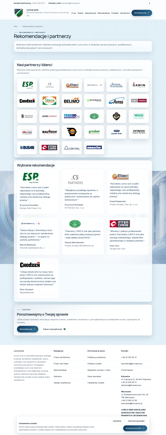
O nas (73, 13)
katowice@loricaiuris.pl (131, 385)
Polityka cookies (94, 363)
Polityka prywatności (96, 357)
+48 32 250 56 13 (38, 3)
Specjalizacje (90, 13)
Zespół (80, 13)
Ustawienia (117, 421)
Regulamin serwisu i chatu (98, 370)
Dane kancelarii (94, 376)
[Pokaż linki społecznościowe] (149, 3)
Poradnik (115, 13)
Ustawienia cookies (95, 383)
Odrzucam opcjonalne (136, 421)
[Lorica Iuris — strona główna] (41, 13)
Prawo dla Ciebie (61, 363)
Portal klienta (127, 370)
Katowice (58, 376)
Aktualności (125, 13)
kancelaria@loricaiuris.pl (70, 3)
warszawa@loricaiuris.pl (131, 403)
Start (16, 26)
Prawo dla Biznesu (62, 357)
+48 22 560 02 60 (129, 400)
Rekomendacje (104, 13)
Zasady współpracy (62, 383)
